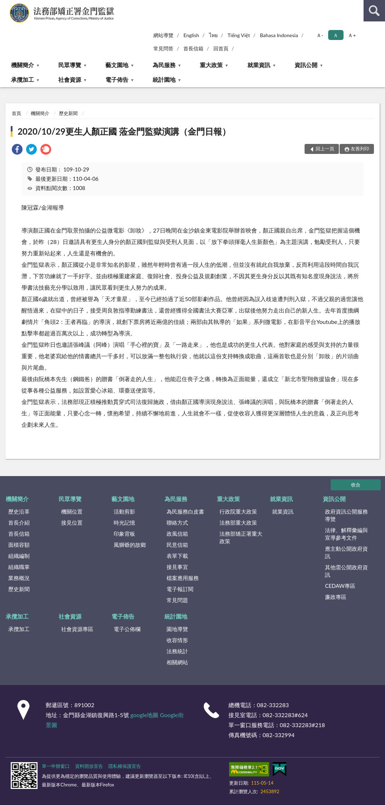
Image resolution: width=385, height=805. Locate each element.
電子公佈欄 (127, 629)
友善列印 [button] (360, 148)
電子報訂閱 (180, 589)
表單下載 (177, 555)
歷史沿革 (19, 511)
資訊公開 (306, 64)
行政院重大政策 (238, 511)
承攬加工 (22, 79)
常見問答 (163, 48)
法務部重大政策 (238, 522)
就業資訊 (258, 64)
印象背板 (124, 533)
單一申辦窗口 (56, 766)
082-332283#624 (285, 714)
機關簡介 (22, 64)
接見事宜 (177, 567)
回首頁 (220, 48)
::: (6, 5)
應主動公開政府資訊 (346, 552)
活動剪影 (124, 511)
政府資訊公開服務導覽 (346, 515)
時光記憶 (124, 522)
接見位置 (72, 522)
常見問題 (177, 600)
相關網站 (177, 662)
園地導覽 (177, 629)
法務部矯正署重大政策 (240, 537)
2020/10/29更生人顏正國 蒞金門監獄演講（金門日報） (124, 131)
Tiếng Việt (239, 35)
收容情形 (177, 640)
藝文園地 (116, 64)
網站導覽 (163, 35)
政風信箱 (177, 533)
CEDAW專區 (340, 585)
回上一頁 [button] (325, 148)
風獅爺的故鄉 (130, 544)
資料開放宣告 (89, 766)
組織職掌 (19, 567)
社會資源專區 (77, 629)
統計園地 (164, 79)
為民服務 (164, 64)
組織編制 (19, 555)
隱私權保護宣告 (124, 766)
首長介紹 (19, 522)
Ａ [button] (335, 35)
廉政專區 (335, 597)
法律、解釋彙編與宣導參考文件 (346, 534)
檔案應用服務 (183, 578)
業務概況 (19, 578)
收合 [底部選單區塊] (355, 485)
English (191, 35)
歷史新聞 (68, 113)
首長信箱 (193, 48)
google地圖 (144, 714)
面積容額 (19, 544)
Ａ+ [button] (352, 35)
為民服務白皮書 (185, 511)
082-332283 (273, 704)
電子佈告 (116, 79)
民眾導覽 (69, 64)
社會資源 (69, 79)
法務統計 (177, 651)
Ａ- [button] (319, 35)
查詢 (374, 10)
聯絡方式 (177, 522)
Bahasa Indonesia (279, 35)
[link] (17, 150)
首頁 (16, 113)
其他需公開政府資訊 (346, 571)
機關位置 (72, 511)
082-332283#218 (302, 724)
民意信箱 (177, 544)
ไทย (213, 35)
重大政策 (211, 64)
